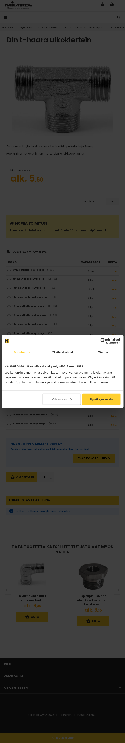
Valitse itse (62, 399)
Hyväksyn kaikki (101, 399)
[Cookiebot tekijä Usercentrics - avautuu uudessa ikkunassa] (103, 341)
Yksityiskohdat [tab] (62, 352)
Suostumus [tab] (22, 352)
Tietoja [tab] (103, 352)
